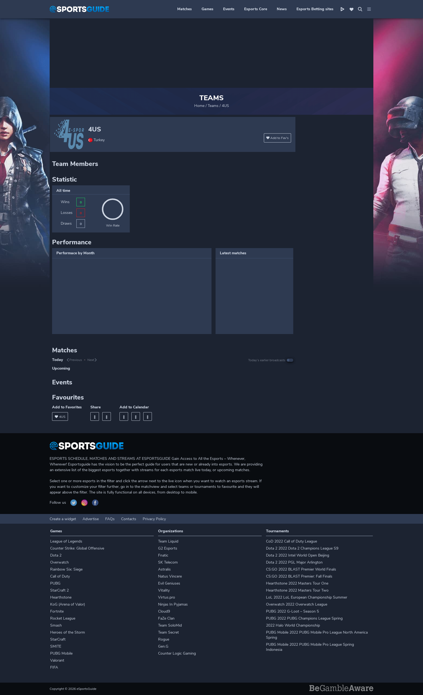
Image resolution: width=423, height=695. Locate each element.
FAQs (110, 519)
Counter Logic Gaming (177, 653)
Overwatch (59, 562)
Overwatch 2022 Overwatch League (296, 604)
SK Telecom (168, 562)
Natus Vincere (170, 576)
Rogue (163, 639)
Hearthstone (60, 597)
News (282, 9)
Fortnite (57, 611)
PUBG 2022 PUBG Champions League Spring (304, 618)
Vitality (164, 590)
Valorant (57, 660)
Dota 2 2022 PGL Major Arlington (294, 562)
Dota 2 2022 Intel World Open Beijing (297, 555)
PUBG (55, 583)
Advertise (91, 519)
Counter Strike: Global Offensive (77, 548)
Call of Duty (60, 576)
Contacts (128, 519)
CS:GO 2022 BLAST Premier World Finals (301, 569)
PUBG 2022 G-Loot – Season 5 (292, 611)
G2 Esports (167, 548)
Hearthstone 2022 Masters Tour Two (297, 590)
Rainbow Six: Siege (66, 569)
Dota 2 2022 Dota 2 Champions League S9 (302, 548)
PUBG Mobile (61, 653)
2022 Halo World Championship (293, 625)
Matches (184, 9)
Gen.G (163, 646)
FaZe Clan (166, 618)
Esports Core (255, 9)
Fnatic (163, 555)
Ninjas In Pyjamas (173, 604)
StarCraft (58, 639)
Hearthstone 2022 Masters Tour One (297, 583)
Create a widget (63, 519)
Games (207, 9)
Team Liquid (168, 541)
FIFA (54, 667)
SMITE (55, 646)
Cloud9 (164, 611)
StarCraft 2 (59, 590)
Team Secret (168, 632)
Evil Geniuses (169, 583)
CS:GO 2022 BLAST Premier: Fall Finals (299, 576)
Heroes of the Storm (67, 632)
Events (228, 9)
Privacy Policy (154, 519)
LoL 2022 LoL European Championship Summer (306, 597)
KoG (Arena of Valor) (67, 604)
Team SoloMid (170, 625)
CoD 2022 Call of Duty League (291, 541)
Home (199, 105)
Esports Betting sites (314, 9)
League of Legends (66, 541)
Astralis (164, 569)
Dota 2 (56, 555)
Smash (56, 625)
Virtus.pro (166, 597)
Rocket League (62, 618)
